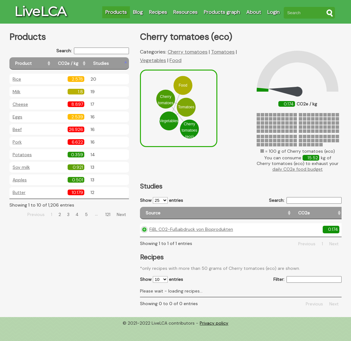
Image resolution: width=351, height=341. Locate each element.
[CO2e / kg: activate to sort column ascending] (84, 63)
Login (273, 12)
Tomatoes (223, 51)
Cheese (20, 104)
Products (116, 12)
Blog (138, 12)
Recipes (158, 12)
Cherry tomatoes (188, 51)
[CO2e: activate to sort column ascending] (221, 216)
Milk (16, 91)
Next (121, 214)
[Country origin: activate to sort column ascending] (250, 216)
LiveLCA (40, 11)
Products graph (222, 12)
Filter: (307, 292)
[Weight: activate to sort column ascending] (329, 216)
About (253, 12)
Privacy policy (214, 336)
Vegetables (153, 60)
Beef (17, 129)
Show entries (161, 200)
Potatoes (22, 154)
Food (175, 60)
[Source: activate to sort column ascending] (175, 216)
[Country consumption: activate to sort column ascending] (292, 216)
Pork (17, 142)
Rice (17, 79)
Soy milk (21, 167)
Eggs (17, 117)
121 (107, 214)
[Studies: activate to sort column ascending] (115, 63)
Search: (92, 51)
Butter (19, 192)
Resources (185, 12)
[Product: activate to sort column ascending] (37, 63)
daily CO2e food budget (297, 169)
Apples (20, 180)
